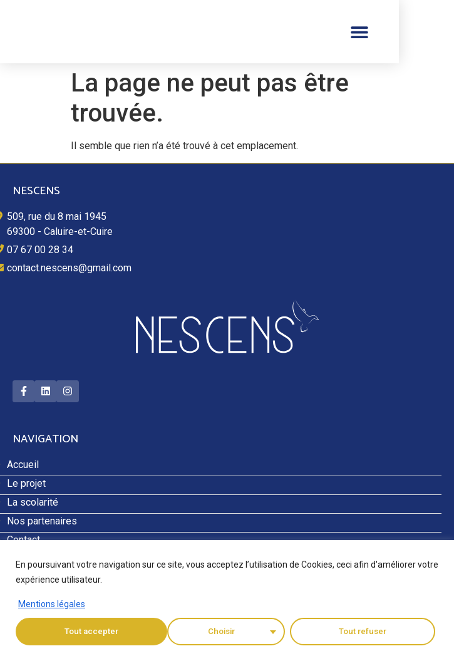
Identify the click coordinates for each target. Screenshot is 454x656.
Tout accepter (363, 632)
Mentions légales (51, 604)
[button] (415, 32)
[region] (227, 598)
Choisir (70, 632)
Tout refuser (210, 632)
